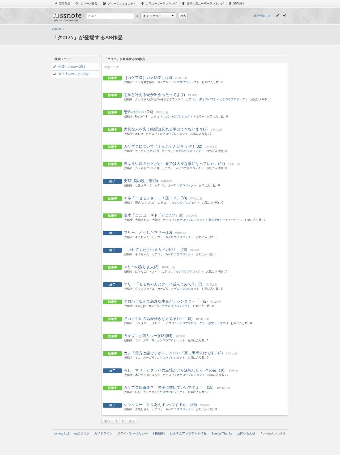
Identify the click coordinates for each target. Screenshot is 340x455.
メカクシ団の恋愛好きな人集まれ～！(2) (158, 319)
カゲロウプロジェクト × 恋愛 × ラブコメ (202, 323)
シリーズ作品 (86, 3)
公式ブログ (81, 433)
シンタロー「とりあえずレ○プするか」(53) (160, 405)
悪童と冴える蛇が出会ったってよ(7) (154, 95)
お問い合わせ (246, 433)
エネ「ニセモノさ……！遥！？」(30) (155, 198)
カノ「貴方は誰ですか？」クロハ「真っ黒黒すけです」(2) (173, 353)
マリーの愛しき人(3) (141, 267)
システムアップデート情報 (188, 433)
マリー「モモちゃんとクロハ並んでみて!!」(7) (163, 284)
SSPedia (236, 3)
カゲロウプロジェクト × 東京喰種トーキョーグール (209, 219)
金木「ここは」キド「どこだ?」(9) (153, 215)
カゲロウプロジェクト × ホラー (185, 116)
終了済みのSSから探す (74, 73)
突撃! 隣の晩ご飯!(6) (141, 181)
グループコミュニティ (119, 3)
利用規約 (159, 433)
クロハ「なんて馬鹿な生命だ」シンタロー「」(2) (166, 301)
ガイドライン (103, 433)
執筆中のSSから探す (72, 66)
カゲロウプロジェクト (185, 82)
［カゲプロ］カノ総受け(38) (148, 77)
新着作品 (62, 3)
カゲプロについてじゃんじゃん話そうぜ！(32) (163, 146)
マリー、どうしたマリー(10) (148, 232)
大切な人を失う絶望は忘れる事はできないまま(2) (166, 129)
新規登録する (261, 15)
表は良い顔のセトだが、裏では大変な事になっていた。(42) (174, 164)
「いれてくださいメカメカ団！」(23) (155, 250)
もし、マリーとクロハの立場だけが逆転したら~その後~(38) (174, 370)
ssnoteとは (61, 433)
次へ (131, 421)
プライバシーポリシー (132, 433)
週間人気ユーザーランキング (202, 3)
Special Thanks (221, 433)
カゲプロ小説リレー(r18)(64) (148, 336)
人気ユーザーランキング (159, 3)
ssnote (66, 17)
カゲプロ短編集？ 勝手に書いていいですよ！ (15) (168, 387)
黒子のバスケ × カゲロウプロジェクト (223, 99)
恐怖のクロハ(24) (138, 112)
